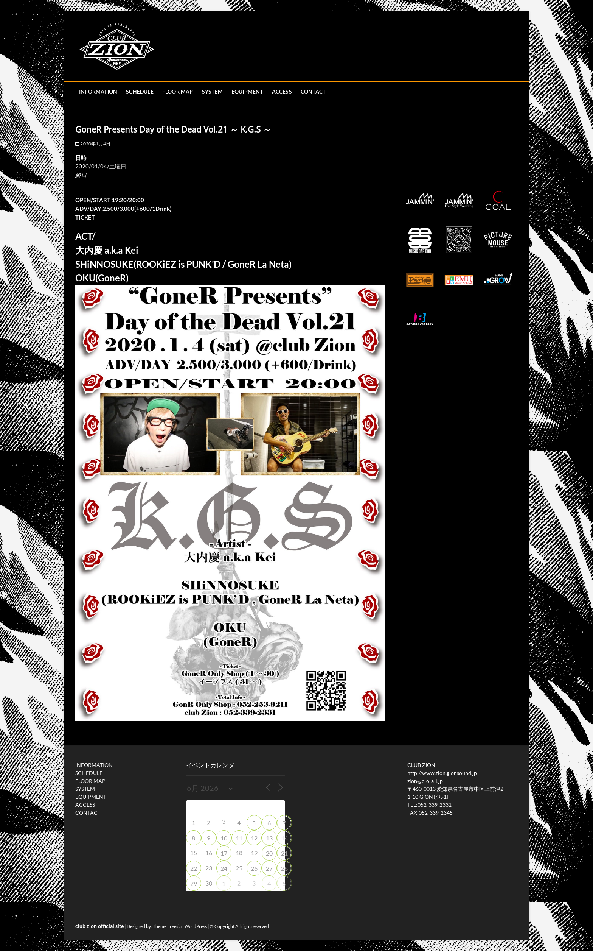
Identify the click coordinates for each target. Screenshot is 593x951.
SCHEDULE (140, 91)
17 (223, 853)
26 (254, 868)
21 (284, 853)
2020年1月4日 (92, 144)
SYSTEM (212, 91)
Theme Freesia (167, 926)
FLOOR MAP (177, 91)
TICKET (85, 217)
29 (193, 883)
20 (269, 853)
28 (284, 868)
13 (269, 838)
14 (284, 838)
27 (269, 868)
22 (193, 868)
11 (239, 838)
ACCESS (282, 91)
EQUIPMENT (247, 91)
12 (254, 838)
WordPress (196, 926)
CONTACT (313, 91)
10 (223, 838)
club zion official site (99, 926)
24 (223, 868)
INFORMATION (98, 91)
